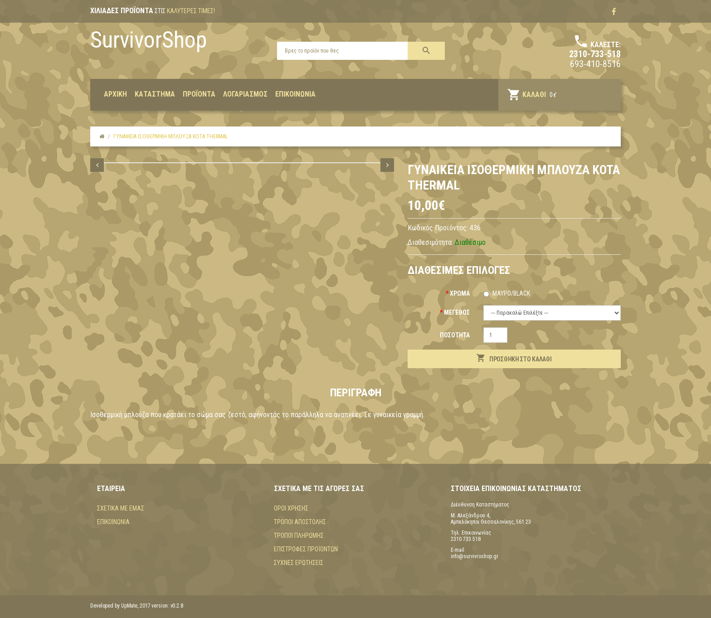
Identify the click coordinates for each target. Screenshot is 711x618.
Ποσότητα (455, 335)
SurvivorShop (148, 39)
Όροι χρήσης (291, 508)
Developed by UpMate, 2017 (120, 606)
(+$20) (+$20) (552, 313)
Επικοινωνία (113, 522)
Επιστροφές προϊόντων (306, 549)
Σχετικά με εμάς (120, 508)
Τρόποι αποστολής (300, 522)
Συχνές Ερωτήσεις (298, 562)
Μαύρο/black (511, 293)
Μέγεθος (457, 312)
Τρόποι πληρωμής (299, 535)
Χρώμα (460, 293)
